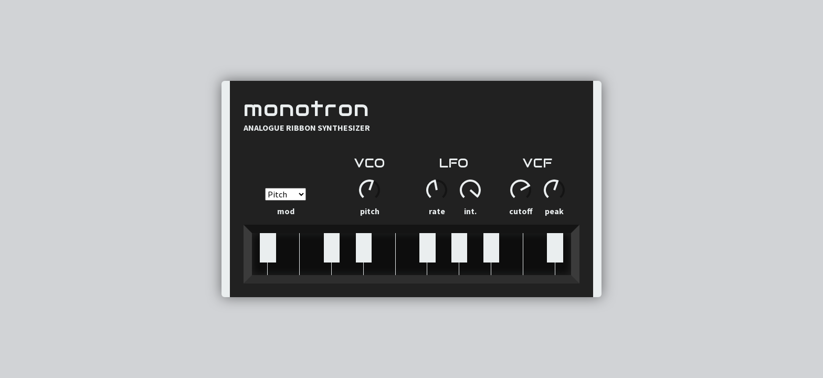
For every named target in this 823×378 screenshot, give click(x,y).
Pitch (369, 211)
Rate (437, 211)
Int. (470, 211)
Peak (554, 211)
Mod (285, 202)
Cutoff (521, 211)
